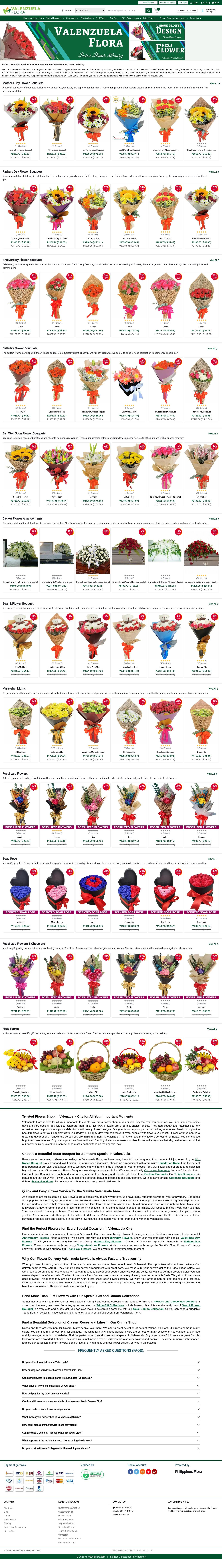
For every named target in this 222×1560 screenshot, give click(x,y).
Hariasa (201, 837)
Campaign (63, 1534)
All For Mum (21, 752)
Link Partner (9, 1530)
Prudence (20, 1007)
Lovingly (93, 496)
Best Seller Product (167, 2)
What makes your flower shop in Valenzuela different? (51, 1417)
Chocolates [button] (72, 18)
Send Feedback (122, 1507)
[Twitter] (136, 1471)
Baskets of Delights (201, 1092)
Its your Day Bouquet (202, 411)
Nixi (93, 837)
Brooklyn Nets (93, 238)
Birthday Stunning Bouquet (93, 411)
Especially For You (57, 411)
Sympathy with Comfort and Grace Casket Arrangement (57, 583)
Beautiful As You (129, 411)
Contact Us (119, 1501)
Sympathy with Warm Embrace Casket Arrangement (201, 583)
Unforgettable (57, 752)
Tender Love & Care (56, 667)
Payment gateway (13, 1464)
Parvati (57, 326)
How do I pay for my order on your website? (45, 1393)
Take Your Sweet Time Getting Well (165, 496)
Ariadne (20, 837)
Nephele (165, 837)
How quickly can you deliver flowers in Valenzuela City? (52, 1370)
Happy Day (20, 411)
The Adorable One (129, 667)
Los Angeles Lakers (20, 238)
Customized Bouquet (187, 10)
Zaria (20, 326)
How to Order (64, 1515)
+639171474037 (126, 1510)
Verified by (87, 1464)
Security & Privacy (66, 1526)
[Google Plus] (154, 1471)
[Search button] (148, 10)
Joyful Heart (57, 496)
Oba (129, 837)
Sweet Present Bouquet (165, 411)
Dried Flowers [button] (150, 18)
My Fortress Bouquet (57, 150)
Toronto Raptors (129, 238)
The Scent (165, 922)
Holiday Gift (93, 1092)
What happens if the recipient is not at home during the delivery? (57, 1440)
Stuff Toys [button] (102, 18)
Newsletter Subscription (15, 1526)
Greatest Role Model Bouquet (165, 150)
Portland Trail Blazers (201, 238)
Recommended (148, 2)
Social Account (136, 1464)
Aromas (20, 922)
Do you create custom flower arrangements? (46, 1409)
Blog (6, 1511)
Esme (165, 1007)
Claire (56, 1007)
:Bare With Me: (93, 667)
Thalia (129, 326)
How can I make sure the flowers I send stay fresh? (49, 1425)
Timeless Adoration (165, 752)
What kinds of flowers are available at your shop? (49, 1385)
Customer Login (65, 1511)
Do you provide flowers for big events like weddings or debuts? (56, 1448)
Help (215, 2)
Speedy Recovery (20, 496)
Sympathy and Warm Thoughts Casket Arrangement (129, 583)
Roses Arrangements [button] (33, 18)
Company (9, 1501)
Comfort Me (201, 667)
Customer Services (178, 1501)
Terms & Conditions (67, 1530)
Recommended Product (69, 1538)
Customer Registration (69, 1507)
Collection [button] (195, 18)
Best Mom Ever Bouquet (129, 150)
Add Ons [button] (115, 18)
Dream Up (201, 752)
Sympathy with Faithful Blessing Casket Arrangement (20, 583)
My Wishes (201, 496)
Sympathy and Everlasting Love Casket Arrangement (93, 583)
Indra (93, 1007)
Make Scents (57, 922)
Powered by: (182, 1464)
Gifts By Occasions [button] (131, 18)
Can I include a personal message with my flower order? (52, 1432)
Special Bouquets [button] (55, 18)
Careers (7, 1515)
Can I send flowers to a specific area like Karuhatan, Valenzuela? (57, 1378)
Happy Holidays (57, 1092)
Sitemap (8, 1522)
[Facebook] (130, 1471)
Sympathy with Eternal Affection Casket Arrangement (165, 583)
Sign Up (205, 2)
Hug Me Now (20, 667)
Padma (57, 837)
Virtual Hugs (129, 496)
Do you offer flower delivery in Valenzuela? (45, 1362)
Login (194, 2)
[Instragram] (142, 1471)
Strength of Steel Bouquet (21, 150)
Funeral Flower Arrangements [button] (174, 18)
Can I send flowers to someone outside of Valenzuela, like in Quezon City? (62, 1401)
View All (215, 83)
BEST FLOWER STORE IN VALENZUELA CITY (132, 1550)
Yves (93, 922)
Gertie (129, 1007)
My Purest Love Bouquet (93, 150)
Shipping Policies (66, 1522)
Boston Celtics (165, 238)
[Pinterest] (148, 1471)
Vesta (165, 326)
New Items (183, 2)
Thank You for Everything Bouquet (201, 150)
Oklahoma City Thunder (57, 238)
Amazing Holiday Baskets (165, 1092)
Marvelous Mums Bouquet (93, 752)
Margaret (202, 1007)
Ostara (201, 326)
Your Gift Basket (129, 1092)
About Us (8, 1507)
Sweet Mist (201, 922)
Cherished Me (129, 752)
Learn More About (68, 1501)
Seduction (129, 922)
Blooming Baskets (21, 1092)
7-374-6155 (124, 1514)
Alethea (93, 326)
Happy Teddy (165, 667)
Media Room (10, 1518)
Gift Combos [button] (87, 18)
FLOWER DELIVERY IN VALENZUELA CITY (22, 1550)
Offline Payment (65, 1518)
